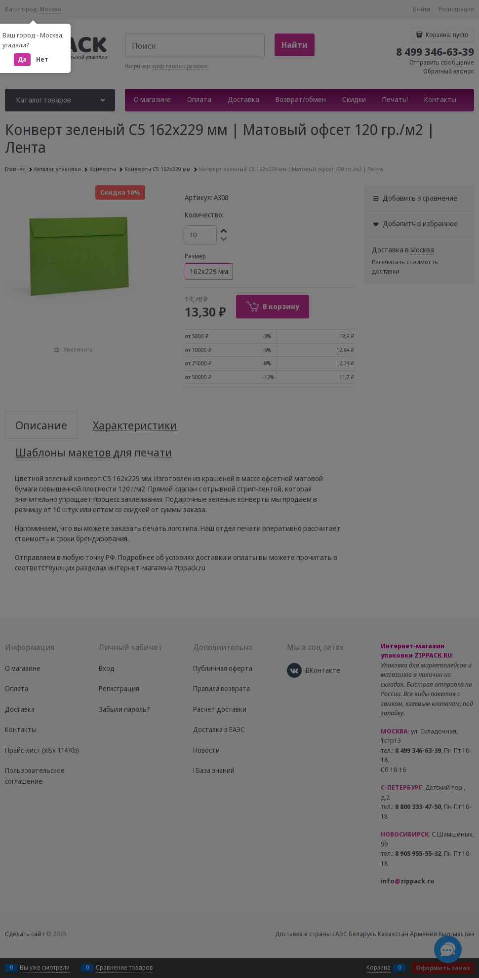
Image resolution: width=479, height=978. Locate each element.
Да (22, 59)
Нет (42, 59)
